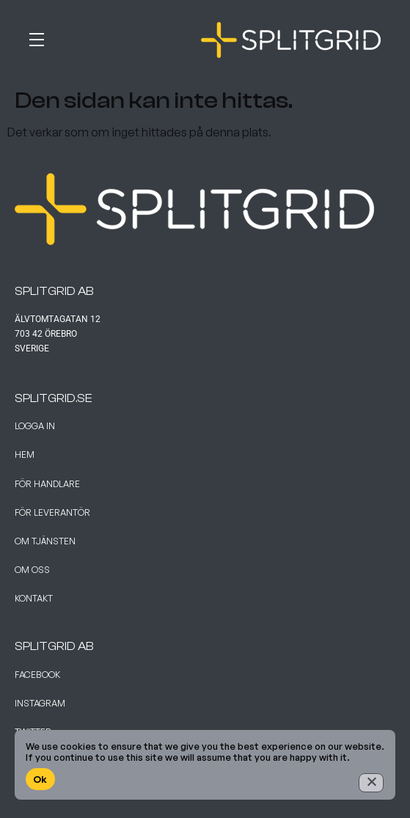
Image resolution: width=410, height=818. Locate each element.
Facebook (37, 674)
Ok (40, 779)
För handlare (47, 483)
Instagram (40, 703)
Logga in (35, 425)
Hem (24, 454)
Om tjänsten (45, 541)
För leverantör (52, 512)
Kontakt (34, 598)
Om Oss (32, 569)
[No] (371, 782)
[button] (58, 36)
